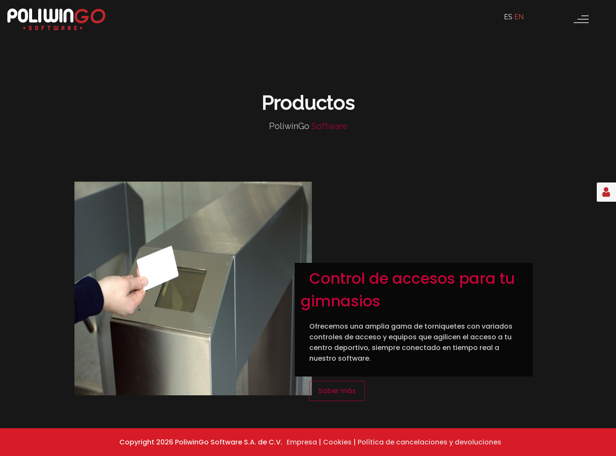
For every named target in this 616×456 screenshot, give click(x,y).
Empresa (302, 442)
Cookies (337, 442)
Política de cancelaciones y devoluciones (429, 442)
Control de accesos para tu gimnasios (408, 290)
